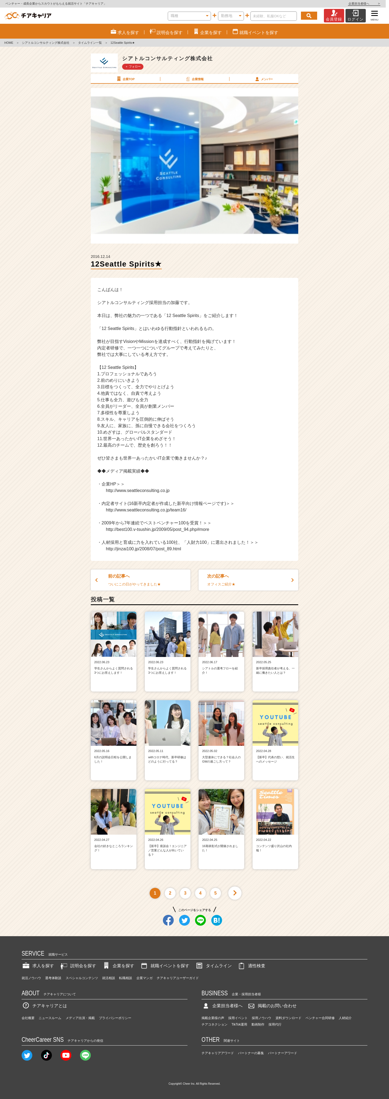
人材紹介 (345, 1018)
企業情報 (194, 79)
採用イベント (238, 1018)
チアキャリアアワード (218, 1053)
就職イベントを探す (164, 966)
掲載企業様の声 (213, 1018)
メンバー (263, 79)
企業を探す (118, 966)
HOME (8, 42)
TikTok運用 (239, 1024)
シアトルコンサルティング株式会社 (45, 42)
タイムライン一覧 (90, 42)
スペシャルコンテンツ (82, 978)
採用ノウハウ (261, 1018)
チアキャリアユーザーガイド (178, 978)
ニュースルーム (50, 1018)
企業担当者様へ (367, 3)
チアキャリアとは (44, 1006)
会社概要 (28, 1018)
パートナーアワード (282, 1053)
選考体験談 (53, 978)
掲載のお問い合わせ (272, 1006)
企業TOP (125, 79)
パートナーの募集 (251, 1053)
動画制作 (257, 1024)
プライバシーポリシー (115, 1018)
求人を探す (38, 966)
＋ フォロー (133, 66)
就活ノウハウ (31, 978)
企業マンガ (144, 978)
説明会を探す (77, 966)
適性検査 (251, 966)
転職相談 (125, 978)
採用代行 (275, 1024)
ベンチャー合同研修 (320, 1018)
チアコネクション (214, 1024)
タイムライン (213, 966)
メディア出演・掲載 (80, 1018)
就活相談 (108, 978)
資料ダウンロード (288, 1018)
